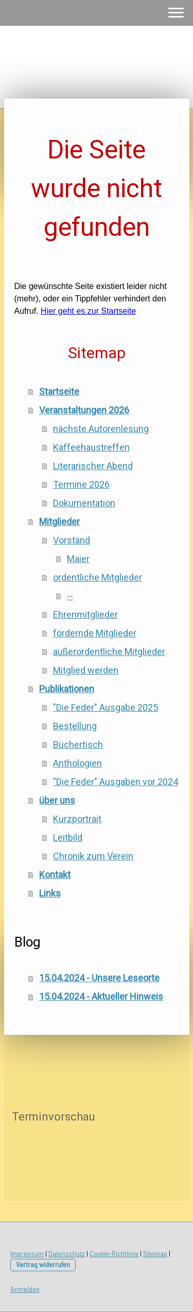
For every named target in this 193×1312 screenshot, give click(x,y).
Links (50, 893)
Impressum (27, 1254)
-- (70, 595)
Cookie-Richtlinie (114, 1254)
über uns (57, 800)
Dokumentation (84, 503)
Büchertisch (78, 744)
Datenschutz (66, 1254)
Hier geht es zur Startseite (88, 311)
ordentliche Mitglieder (97, 577)
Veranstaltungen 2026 (84, 410)
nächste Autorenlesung (101, 428)
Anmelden (25, 1289)
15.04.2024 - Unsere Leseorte (99, 977)
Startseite (59, 391)
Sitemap (155, 1254)
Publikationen (66, 688)
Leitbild (67, 837)
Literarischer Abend (93, 465)
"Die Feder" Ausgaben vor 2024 (115, 781)
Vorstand (71, 540)
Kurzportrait (77, 818)
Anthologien (77, 763)
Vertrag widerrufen (43, 1264)
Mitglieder (59, 521)
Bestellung (75, 726)
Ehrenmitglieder (85, 614)
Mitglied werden (85, 670)
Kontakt (55, 874)
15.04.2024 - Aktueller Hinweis (101, 996)
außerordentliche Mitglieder (109, 651)
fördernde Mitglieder (94, 633)
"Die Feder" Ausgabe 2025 (105, 707)
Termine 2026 (81, 484)
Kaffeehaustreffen (91, 447)
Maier (78, 558)
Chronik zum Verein (93, 856)
